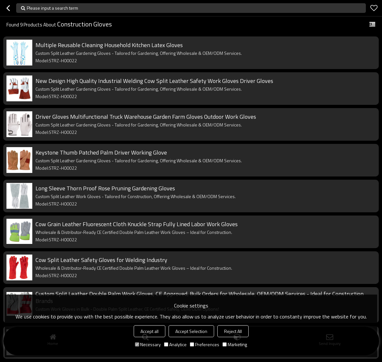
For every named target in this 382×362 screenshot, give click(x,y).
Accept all (149, 331)
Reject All (233, 331)
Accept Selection (191, 331)
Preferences (204, 344)
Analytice (175, 344)
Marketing (234, 344)
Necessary (148, 344)
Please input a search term (52, 8)
